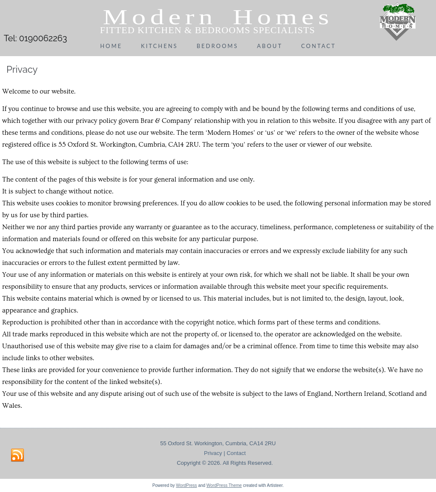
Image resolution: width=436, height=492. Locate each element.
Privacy (213, 453)
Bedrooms (217, 46)
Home (111, 46)
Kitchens (159, 46)
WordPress (186, 485)
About (269, 46)
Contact (318, 46)
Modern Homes (218, 17)
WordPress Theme (224, 485)
